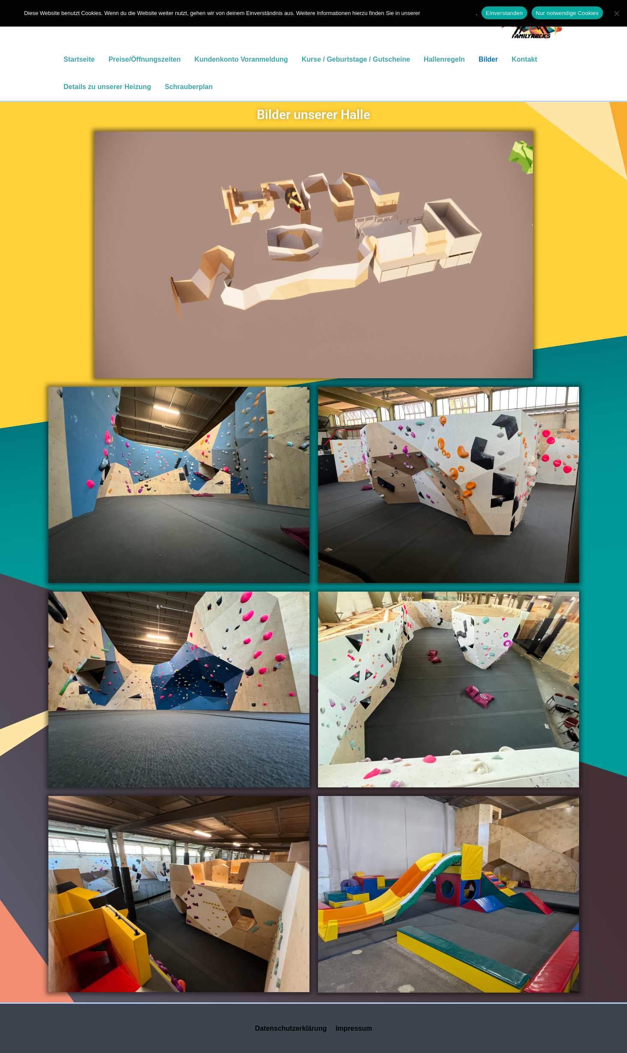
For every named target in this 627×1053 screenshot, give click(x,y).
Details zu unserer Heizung (108, 86)
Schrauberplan (189, 86)
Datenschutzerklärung (291, 1028)
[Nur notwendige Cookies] (616, 13)
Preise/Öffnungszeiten (144, 59)
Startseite (79, 59)
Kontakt (524, 59)
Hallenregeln (444, 59)
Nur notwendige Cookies (567, 13)
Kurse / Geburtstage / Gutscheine (356, 59)
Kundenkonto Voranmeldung (241, 59)
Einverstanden (504, 13)
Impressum (354, 1028)
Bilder (488, 59)
